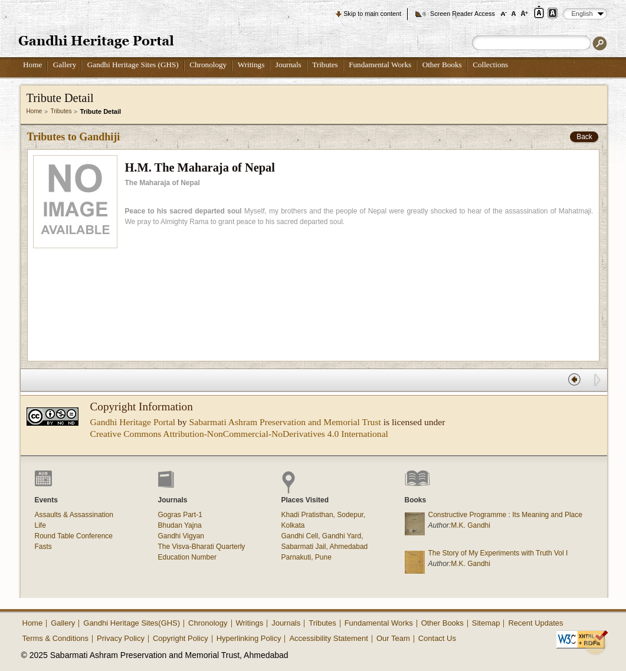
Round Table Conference (74, 536)
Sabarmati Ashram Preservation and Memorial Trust (285, 422)
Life (40, 525)
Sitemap (486, 623)
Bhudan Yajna (180, 525)
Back (584, 137)
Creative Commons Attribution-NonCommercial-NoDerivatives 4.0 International (239, 434)
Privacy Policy (121, 638)
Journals (288, 64)
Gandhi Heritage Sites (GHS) (133, 64)
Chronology (208, 64)
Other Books (442, 64)
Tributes (324, 64)
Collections (490, 64)
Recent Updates (535, 623)
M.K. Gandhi (470, 525)
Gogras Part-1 (180, 515)
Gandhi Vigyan (181, 536)
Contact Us (437, 638)
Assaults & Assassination (74, 515)
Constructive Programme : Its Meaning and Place (505, 515)
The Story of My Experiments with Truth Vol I (498, 553)
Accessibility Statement (328, 638)
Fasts (43, 546)
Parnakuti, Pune (306, 557)
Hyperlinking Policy (249, 638)
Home (32, 64)
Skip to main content (372, 13)
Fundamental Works (380, 64)
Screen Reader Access (462, 13)
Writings (251, 64)
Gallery (65, 64)
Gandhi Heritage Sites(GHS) (131, 623)
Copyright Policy (180, 638)
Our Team (393, 638)
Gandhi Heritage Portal (133, 422)
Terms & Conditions (55, 638)
